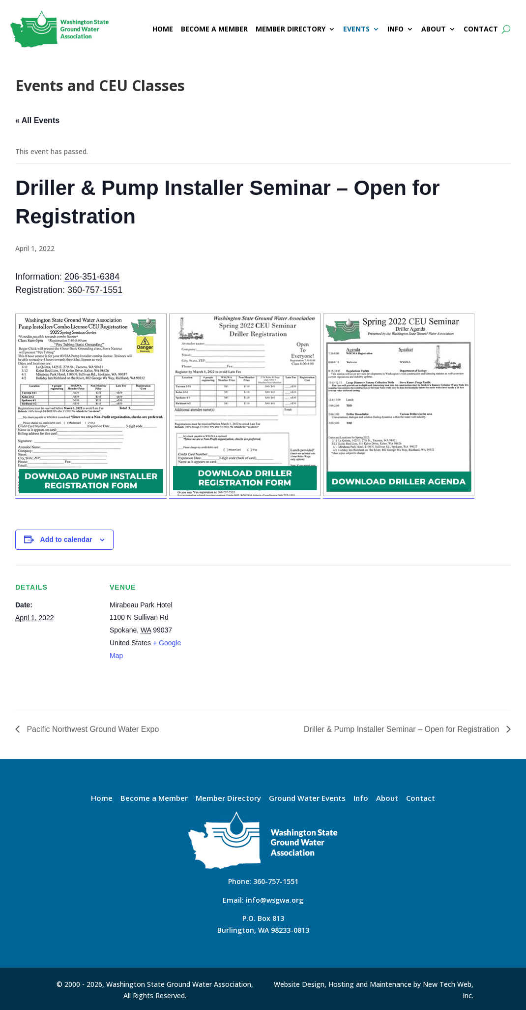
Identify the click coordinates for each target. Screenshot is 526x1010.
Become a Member (154, 798)
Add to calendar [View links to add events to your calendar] (66, 539)
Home (102, 798)
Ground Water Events (307, 798)
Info (360, 798)
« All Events (37, 120)
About (387, 798)
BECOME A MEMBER (214, 28)
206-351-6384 (91, 277)
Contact (420, 798)
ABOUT (433, 28)
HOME (162, 28)
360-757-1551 (94, 290)
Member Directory (228, 798)
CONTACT (481, 28)
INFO (395, 28)
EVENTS (356, 28)
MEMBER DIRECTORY (290, 28)
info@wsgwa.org (274, 900)
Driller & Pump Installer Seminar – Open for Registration (402, 729)
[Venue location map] (256, 634)
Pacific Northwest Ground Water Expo (92, 729)
